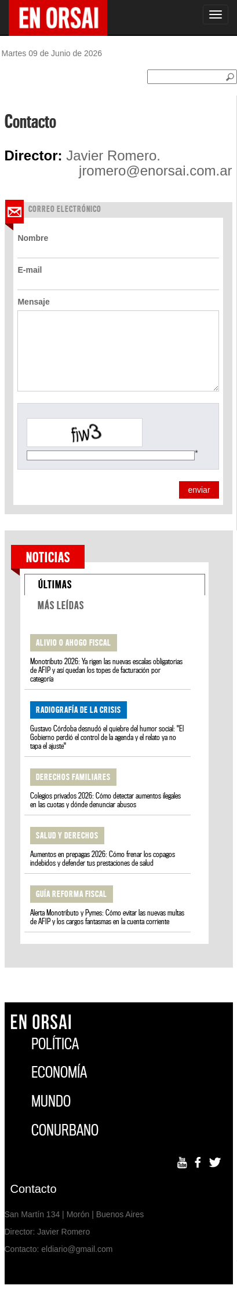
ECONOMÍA (59, 1072)
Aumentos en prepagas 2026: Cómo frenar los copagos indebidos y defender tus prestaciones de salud (102, 858)
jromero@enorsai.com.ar (155, 170)
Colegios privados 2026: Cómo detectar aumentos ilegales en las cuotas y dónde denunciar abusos (105, 800)
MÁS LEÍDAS (61, 605)
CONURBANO (65, 1130)
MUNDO (51, 1101)
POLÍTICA (55, 1043)
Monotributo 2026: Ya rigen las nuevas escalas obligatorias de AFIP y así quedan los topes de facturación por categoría (106, 670)
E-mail (29, 269)
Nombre (32, 238)
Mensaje (33, 301)
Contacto (33, 1188)
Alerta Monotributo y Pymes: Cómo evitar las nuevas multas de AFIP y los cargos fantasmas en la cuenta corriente (107, 917)
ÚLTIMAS (55, 584)
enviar (199, 490)
